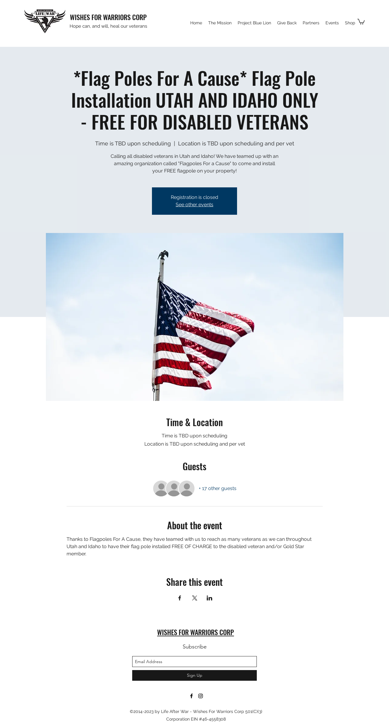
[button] (361, 21)
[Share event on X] (195, 598)
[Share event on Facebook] (180, 598)
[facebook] (191, 696)
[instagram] (201, 696)
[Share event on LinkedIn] (209, 598)
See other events (194, 204)
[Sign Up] (194, 675)
